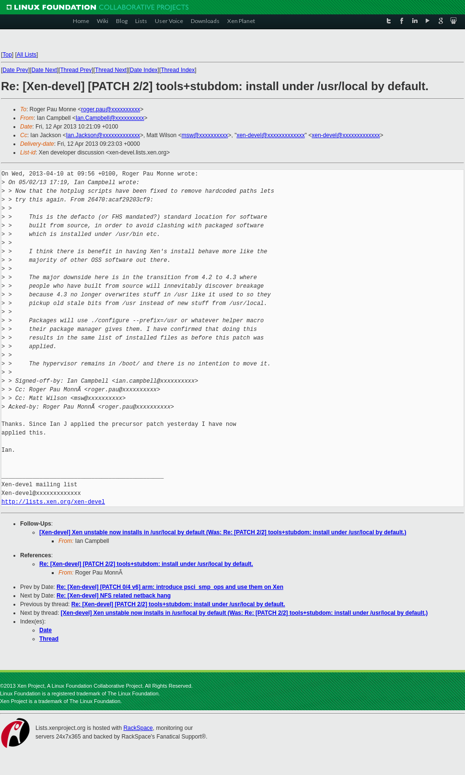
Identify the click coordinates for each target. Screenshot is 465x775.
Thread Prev (76, 70)
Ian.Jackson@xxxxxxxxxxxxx (103, 135)
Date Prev (15, 70)
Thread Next (111, 70)
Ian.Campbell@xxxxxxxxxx (110, 118)
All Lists (26, 54)
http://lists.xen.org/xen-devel (53, 502)
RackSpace (137, 728)
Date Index (144, 70)
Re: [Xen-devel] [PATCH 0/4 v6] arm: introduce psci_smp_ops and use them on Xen (170, 587)
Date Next (44, 70)
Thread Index (178, 70)
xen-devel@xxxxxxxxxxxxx (270, 135)
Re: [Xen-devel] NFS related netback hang (114, 595)
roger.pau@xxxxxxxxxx (110, 109)
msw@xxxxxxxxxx (205, 135)
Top (7, 54)
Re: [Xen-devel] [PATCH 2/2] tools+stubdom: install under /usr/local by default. (146, 564)
